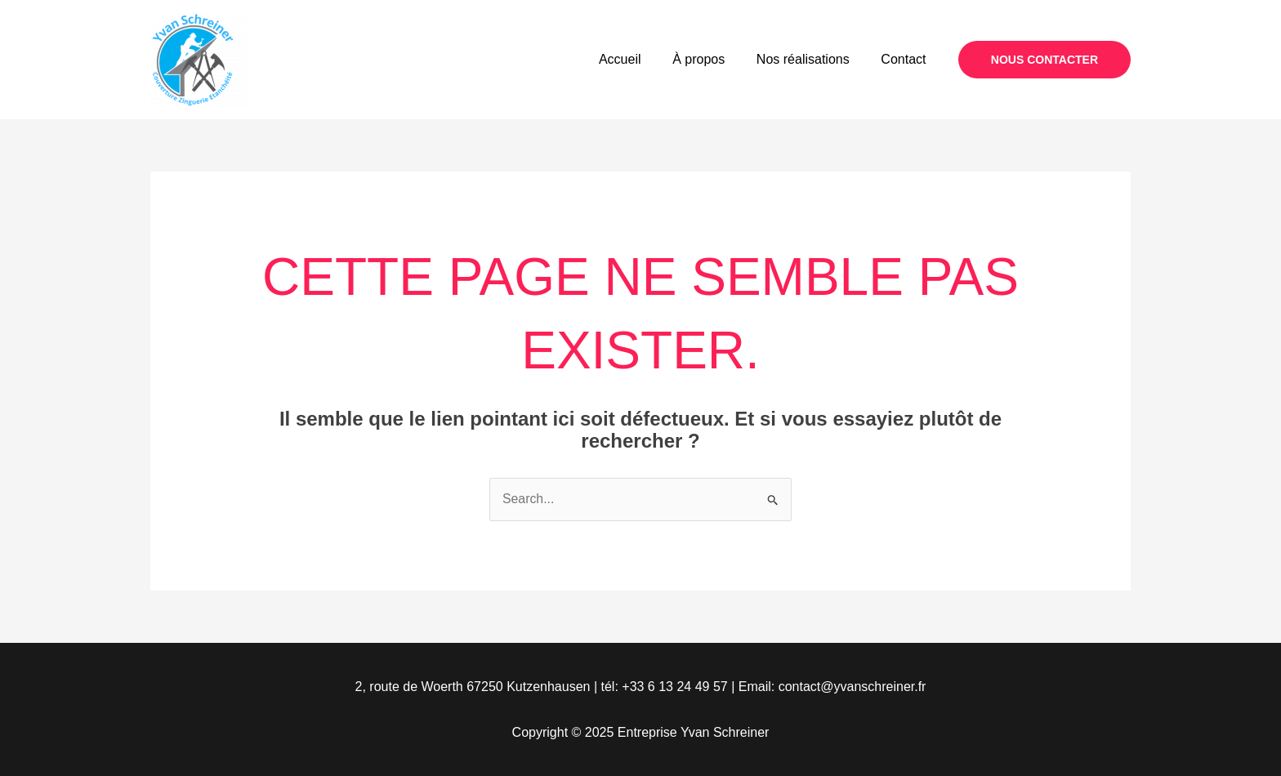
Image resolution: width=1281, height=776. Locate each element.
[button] (1044, 59)
